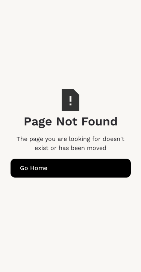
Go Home (33, 168)
